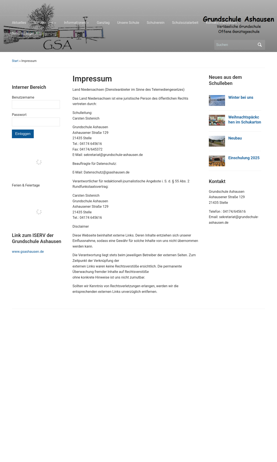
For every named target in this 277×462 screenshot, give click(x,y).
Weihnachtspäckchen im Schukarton (244, 119)
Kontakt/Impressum (221, 23)
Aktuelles (19, 23)
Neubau (235, 138)
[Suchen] (236, 45)
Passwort (19, 115)
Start (15, 61)
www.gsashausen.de (28, 252)
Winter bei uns (240, 97)
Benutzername (23, 97)
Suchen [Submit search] (259, 45)
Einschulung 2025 (243, 158)
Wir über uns (43, 23)
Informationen (75, 23)
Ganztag (103, 23)
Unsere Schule (128, 23)
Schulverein (155, 23)
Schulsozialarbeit (185, 23)
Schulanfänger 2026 (27, 33)
